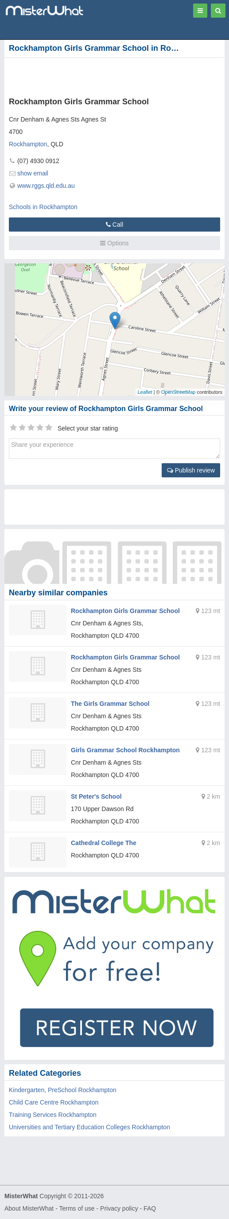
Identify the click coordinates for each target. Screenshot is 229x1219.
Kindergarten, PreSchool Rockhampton (62, 1089)
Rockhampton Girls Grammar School (125, 610)
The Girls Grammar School (110, 703)
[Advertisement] (106, 75)
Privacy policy (119, 1208)
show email (32, 173)
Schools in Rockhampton (43, 206)
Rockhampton (28, 144)
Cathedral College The (103, 842)
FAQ (150, 1208)
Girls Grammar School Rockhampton (125, 750)
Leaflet (145, 392)
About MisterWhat (29, 1208)
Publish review (191, 470)
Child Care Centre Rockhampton (53, 1102)
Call (114, 224)
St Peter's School (96, 796)
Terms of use (76, 1208)
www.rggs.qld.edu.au (46, 185)
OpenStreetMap (178, 392)
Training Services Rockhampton (53, 1114)
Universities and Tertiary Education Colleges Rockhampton (89, 1127)
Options (114, 243)
